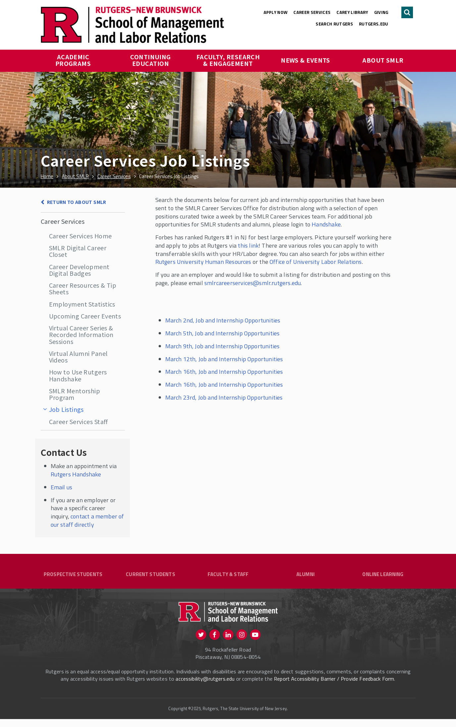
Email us (61, 487)
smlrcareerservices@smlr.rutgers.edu (252, 282)
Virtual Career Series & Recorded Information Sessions (81, 334)
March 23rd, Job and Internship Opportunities (224, 397)
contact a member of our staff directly (87, 520)
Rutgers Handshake (76, 474)
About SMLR (383, 60)
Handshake (326, 224)
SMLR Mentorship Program (74, 394)
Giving (381, 12)
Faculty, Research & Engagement (228, 60)
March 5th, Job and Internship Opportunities (222, 333)
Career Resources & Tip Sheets (83, 288)
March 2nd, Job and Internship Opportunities (222, 320)
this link (248, 245)
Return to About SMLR (76, 202)
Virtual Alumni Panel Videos (78, 356)
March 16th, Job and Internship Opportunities (224, 371)
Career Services (311, 12)
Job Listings (66, 409)
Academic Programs (73, 60)
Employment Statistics (82, 304)
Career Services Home (80, 235)
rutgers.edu (373, 24)
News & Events (305, 60)
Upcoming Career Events (85, 316)
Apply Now (276, 12)
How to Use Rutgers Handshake (78, 375)
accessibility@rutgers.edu (205, 687)
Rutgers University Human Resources (203, 261)
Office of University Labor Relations (316, 261)
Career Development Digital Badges (79, 269)
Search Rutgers (334, 24)
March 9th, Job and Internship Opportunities (222, 346)
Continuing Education (151, 60)
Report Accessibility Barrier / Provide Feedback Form (334, 687)
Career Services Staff (78, 421)
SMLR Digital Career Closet (78, 251)
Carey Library (352, 12)
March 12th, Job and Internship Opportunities (224, 359)
